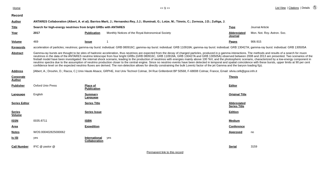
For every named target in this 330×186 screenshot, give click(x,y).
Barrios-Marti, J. (101, 21)
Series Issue (93, 111)
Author (16, 21)
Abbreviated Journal (237, 34)
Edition (234, 111)
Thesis (233, 76)
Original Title (237, 94)
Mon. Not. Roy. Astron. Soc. (268, 32)
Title (15, 27)
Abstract (17, 53)
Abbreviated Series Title (237, 105)
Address (17, 71)
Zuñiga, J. (218, 21)
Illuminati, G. (151, 21)
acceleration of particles (49, 47)
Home (17, 8)
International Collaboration (94, 139)
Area (15, 126)
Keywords (18, 47)
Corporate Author (18, 78)
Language (18, 94)
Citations (294, 7)
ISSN (15, 120)
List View (280, 7)
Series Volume (17, 113)
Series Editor (20, 103)
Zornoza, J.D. (201, 21)
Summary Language (91, 96)
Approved (235, 132)
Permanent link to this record (165, 152)
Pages (233, 41)
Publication (92, 32)
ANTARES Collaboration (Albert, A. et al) (61, 21)
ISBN (88, 120)
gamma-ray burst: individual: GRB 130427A (221, 47)
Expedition (92, 126)
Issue (88, 41)
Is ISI (15, 137)
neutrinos (71, 47)
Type (232, 27)
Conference (237, 126)
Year (15, 32)
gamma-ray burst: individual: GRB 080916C (107, 47)
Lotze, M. (168, 21)
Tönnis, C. (183, 21)
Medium (234, 120)
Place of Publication (92, 87)
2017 (37, 32)
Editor (233, 85)
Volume (17, 41)
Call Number (20, 146)
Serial (233, 146)
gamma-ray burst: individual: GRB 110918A (164, 47)
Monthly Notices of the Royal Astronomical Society (139, 32)
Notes (16, 132)
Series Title (92, 103)
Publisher (18, 85)
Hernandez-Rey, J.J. (127, 21)
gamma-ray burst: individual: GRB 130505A (278, 47)
